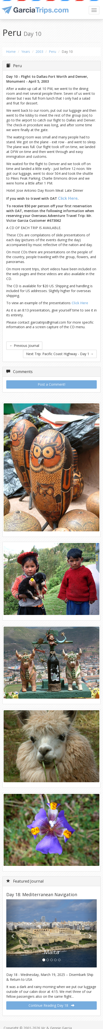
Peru (52, 51)
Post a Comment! (51, 384)
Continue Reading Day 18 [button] (51, 1005)
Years (25, 51)
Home (11, 51)
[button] (13, 933)
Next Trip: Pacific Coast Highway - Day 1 (60, 353)
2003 (39, 51)
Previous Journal (24, 345)
